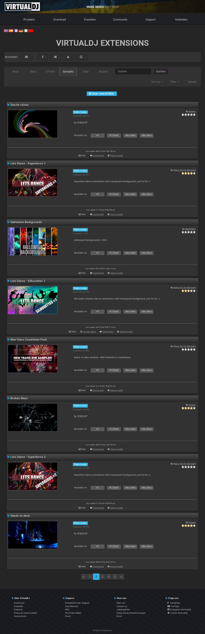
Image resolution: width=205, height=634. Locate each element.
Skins (33, 71)
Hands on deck (20, 515)
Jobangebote (123, 609)
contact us (121, 606)
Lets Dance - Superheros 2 (27, 456)
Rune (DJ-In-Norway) (185, 170)
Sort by (157, 81)
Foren (68, 616)
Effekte (50, 71)
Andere (103, 71)
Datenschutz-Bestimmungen (131, 613)
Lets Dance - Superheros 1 (27, 163)
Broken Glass (19, 398)
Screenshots (20, 616)
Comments (98, 155)
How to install (116, 155)
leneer (192, 111)
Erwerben (90, 19)
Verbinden (181, 19)
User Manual (71, 606)
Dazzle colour (19, 104)
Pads (86, 71)
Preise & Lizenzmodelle (25, 613)
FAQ (67, 609)
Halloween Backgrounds (26, 222)
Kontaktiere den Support (77, 603)
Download (59, 19)
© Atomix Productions (102, 630)
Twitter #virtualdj (178, 613)
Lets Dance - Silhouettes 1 (27, 280)
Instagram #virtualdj (179, 609)
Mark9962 (190, 229)
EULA (119, 616)
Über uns (120, 603)
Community (120, 19)
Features (18, 609)
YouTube (173, 606)
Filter (174, 81)
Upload (192, 81)
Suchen (160, 71)
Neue (16, 71)
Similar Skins (89, 331)
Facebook (174, 603)
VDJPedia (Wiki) (73, 613)
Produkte (29, 19)
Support (151, 19)
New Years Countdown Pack (28, 339)
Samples (68, 71)
